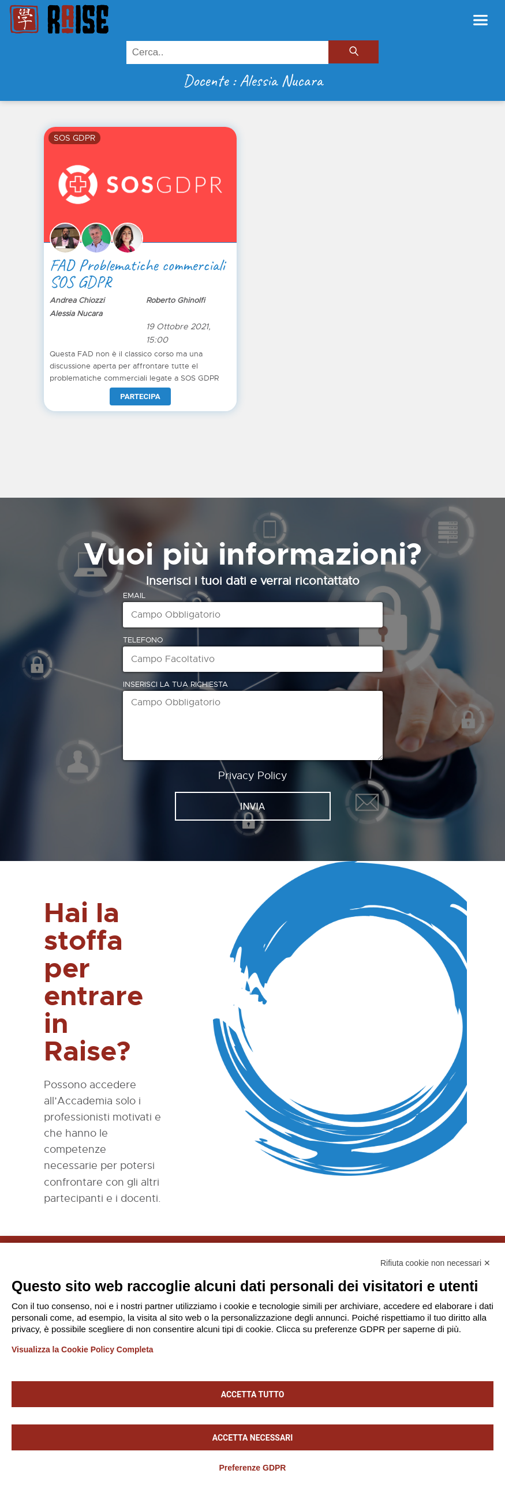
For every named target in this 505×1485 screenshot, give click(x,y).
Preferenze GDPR (252, 1467)
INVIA (252, 806)
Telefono (143, 640)
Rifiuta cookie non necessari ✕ (435, 1263)
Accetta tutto (253, 1394)
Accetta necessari (252, 1437)
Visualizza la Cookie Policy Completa (83, 1349)
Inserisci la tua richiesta (175, 684)
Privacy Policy (252, 775)
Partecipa (140, 396)
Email (134, 595)
